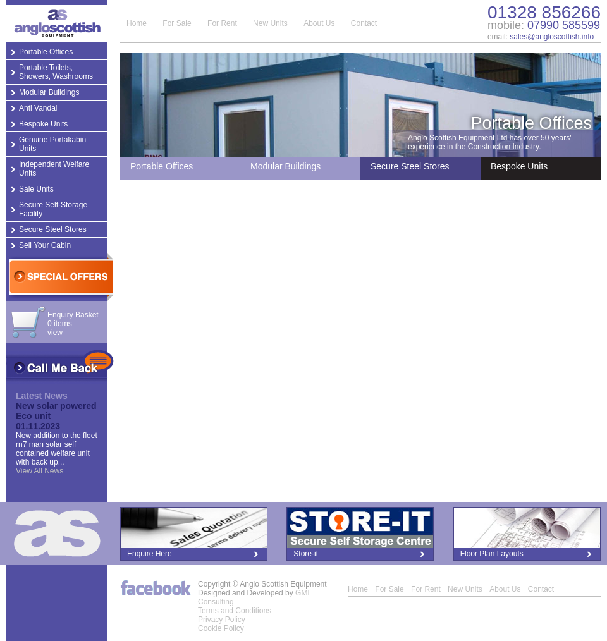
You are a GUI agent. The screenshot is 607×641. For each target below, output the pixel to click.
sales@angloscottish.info (552, 36)
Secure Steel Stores (53, 229)
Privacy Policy (221, 619)
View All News (39, 471)
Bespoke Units (43, 123)
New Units (270, 23)
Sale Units (36, 189)
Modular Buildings (49, 92)
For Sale (176, 23)
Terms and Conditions (234, 610)
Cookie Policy (221, 628)
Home (136, 23)
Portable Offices (46, 51)
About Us (319, 23)
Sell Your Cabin (45, 245)
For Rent (222, 23)
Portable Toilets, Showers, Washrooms (56, 72)
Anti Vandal (38, 108)
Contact (364, 23)
